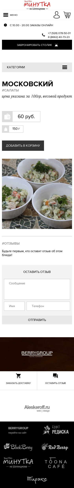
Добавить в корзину (23, 146)
